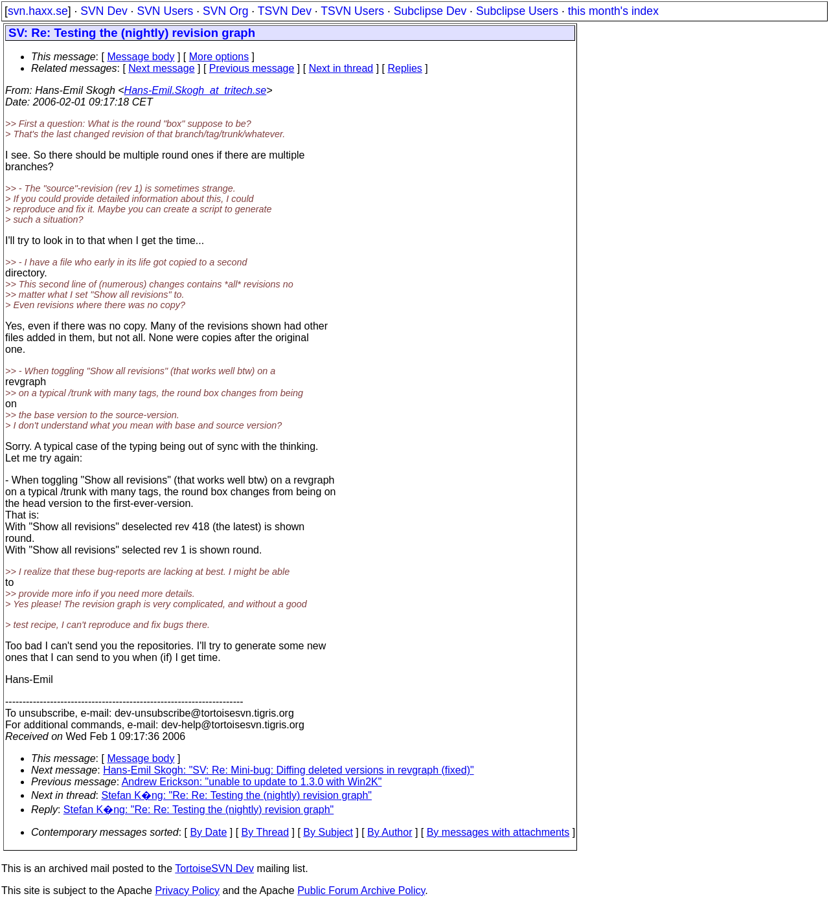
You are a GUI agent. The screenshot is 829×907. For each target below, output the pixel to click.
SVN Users (165, 11)
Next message (161, 68)
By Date (208, 832)
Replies (405, 68)
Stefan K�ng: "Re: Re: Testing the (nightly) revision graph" (237, 795)
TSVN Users (352, 11)
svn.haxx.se (38, 11)
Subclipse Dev (430, 11)
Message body (140, 56)
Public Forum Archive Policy (361, 890)
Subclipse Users (517, 11)
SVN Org (225, 11)
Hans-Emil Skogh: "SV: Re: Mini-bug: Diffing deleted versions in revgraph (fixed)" (288, 770)
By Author (389, 832)
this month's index (613, 11)
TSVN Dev (285, 11)
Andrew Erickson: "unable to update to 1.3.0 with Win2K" (252, 781)
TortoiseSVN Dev (214, 868)
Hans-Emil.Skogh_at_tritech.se (195, 90)
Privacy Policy (187, 890)
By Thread (266, 832)
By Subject (327, 832)
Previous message (252, 68)
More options (219, 56)
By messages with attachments (498, 832)
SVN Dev (103, 11)
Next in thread (341, 68)
